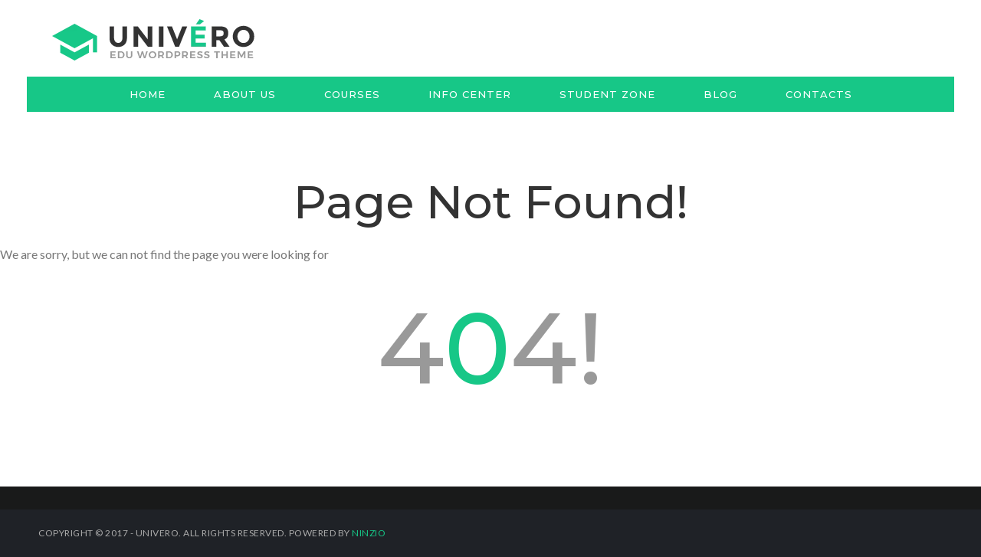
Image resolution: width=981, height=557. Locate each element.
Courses (352, 94)
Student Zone (607, 94)
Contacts (819, 94)
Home (148, 94)
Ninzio (369, 533)
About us (245, 94)
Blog (720, 94)
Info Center (469, 94)
